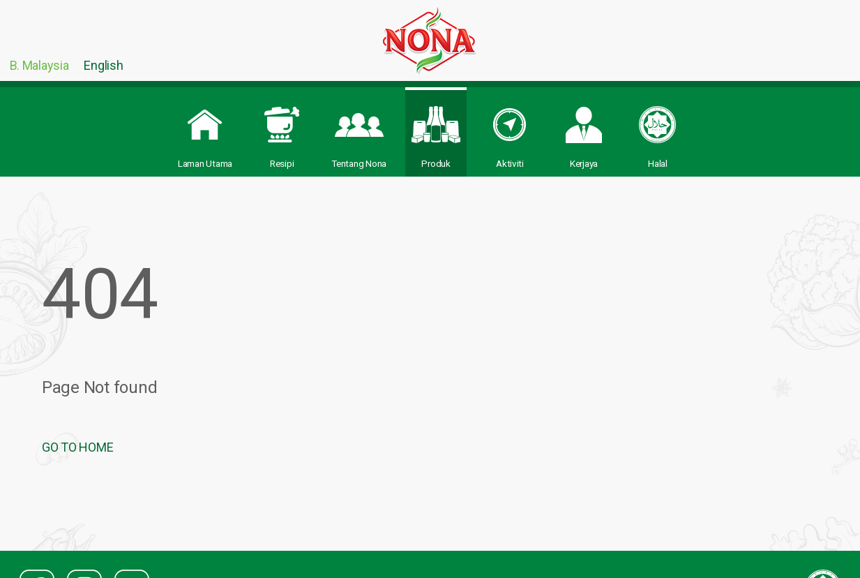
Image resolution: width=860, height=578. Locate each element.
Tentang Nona (358, 129)
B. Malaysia (39, 65)
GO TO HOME (77, 447)
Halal (657, 129)
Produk (436, 129)
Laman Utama (205, 129)
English (103, 65)
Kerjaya (583, 129)
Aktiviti (509, 129)
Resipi (281, 129)
